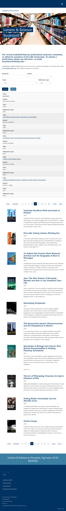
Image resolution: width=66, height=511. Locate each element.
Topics (4, 80)
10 (49, 204)
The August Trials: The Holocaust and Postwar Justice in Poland (21, 138)
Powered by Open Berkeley (9, 497)
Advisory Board (7, 483)
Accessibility (5, 499)
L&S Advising (7, 486)
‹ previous (15, 204)
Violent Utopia (30, 421)
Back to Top (61, 508)
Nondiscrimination (7, 501)
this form (29, 59)
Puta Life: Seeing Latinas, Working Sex (42, 233)
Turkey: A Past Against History (12, 159)
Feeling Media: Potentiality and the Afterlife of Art (40, 399)
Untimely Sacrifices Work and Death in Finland (42, 211)
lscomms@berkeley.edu (13, 61)
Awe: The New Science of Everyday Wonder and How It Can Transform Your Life (42, 280)
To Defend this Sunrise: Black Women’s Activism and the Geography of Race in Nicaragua (42, 255)
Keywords (5, 73)
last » (61, 204)
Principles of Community (9, 489)
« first (8, 204)
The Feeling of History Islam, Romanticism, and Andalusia (20, 117)
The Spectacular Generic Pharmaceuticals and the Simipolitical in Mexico (43, 324)
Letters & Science (10, 10)
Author (29, 73)
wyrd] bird (6, 96)
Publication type (43, 80)
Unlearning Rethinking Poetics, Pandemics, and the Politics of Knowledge (24, 180)
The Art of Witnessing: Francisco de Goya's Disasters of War (44, 377)
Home (4, 475)
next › (55, 204)
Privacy (4, 503)
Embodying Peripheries (34, 303)
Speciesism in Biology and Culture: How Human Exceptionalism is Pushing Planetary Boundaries (42, 348)
